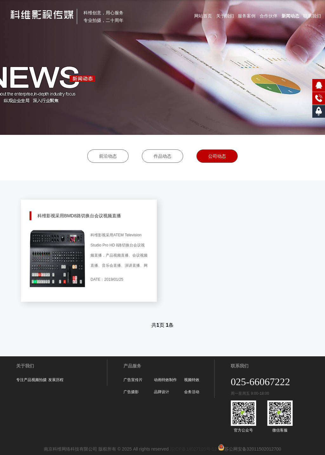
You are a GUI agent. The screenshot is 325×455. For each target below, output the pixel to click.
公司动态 (217, 156)
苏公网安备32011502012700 (249, 449)
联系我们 (312, 15)
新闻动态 (290, 15)
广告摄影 (131, 392)
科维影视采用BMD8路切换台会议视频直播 (79, 210)
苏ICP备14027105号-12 (193, 449)
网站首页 (203, 15)
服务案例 (246, 15)
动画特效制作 (165, 380)
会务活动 (191, 392)
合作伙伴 (268, 15)
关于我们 (225, 15)
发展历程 (55, 380)
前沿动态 (108, 156)
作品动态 (162, 156)
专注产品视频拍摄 (31, 380)
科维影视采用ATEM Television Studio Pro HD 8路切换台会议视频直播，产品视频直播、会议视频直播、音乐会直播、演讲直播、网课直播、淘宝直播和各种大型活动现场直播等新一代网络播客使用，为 (119, 260)
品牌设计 (161, 392)
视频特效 (191, 380)
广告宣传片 (133, 380)
